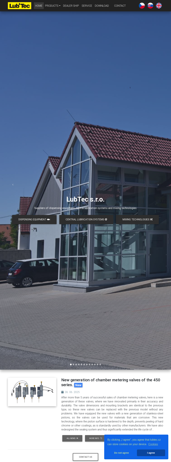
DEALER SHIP (71, 6)
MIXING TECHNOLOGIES (137, 219)
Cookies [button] (153, 444)
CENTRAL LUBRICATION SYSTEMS (86, 219)
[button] (13, 185)
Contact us (85, 456)
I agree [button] (151, 452)
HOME (39, 6)
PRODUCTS (51, 6)
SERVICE (87, 6)
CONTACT (120, 6)
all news (72, 438)
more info (95, 438)
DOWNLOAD (102, 6)
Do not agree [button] (121, 452)
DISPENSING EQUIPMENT (34, 219)
